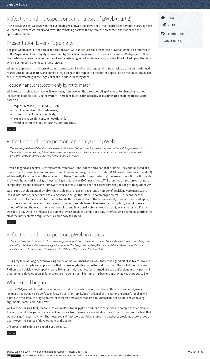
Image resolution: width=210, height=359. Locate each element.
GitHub (169, 24)
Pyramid (58, 212)
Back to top (197, 351)
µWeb (10, 168)
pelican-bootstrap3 (55, 351)
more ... (11, 129)
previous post (23, 26)
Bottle (134, 176)
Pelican (71, 351)
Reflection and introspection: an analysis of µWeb (61, 141)
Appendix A (144, 172)
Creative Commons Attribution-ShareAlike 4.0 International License (75, 355)
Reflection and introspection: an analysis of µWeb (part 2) (69, 18)
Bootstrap (81, 351)
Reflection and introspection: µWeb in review (55, 234)
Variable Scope (17, 4)
